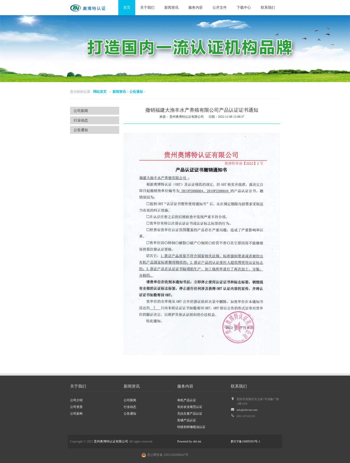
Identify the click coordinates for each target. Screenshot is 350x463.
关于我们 (147, 7)
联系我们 (268, 7)
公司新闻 (81, 111)
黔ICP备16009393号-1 (245, 441)
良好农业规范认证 (189, 407)
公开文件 (219, 7)
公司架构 (76, 413)
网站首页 (99, 91)
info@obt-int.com (247, 409)
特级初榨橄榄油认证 (191, 427)
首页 (126, 7)
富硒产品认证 (186, 420)
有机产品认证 (186, 400)
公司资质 (76, 407)
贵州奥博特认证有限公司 (111, 441)
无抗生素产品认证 (189, 413)
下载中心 (244, 7)
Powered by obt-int (189, 441)
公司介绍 (76, 400)
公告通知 (136, 91)
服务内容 (195, 7)
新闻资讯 (171, 7)
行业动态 (81, 120)
